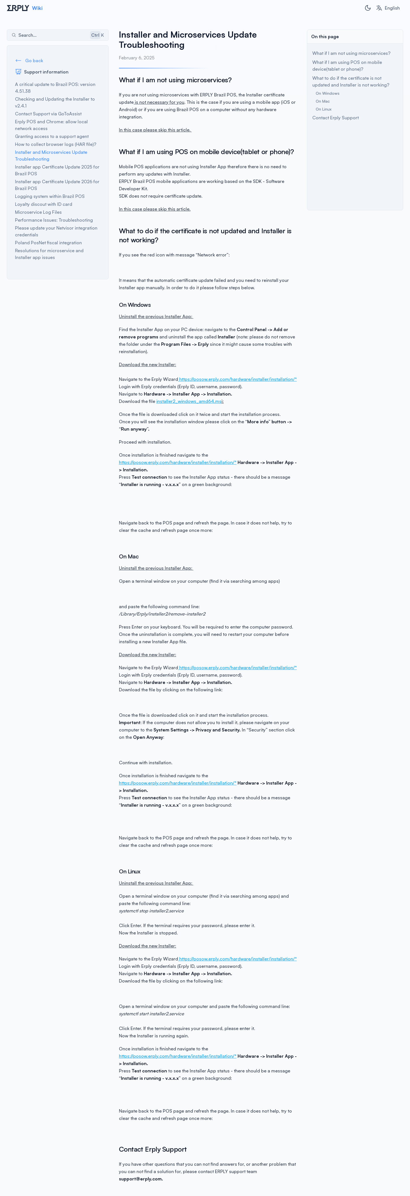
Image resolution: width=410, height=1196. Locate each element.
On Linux (324, 109)
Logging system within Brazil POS (50, 196)
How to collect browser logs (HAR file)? (55, 144)
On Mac (323, 101)
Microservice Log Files (38, 212)
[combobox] (388, 8)
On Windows (327, 93)
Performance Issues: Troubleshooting (54, 220)
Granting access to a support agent (52, 136)
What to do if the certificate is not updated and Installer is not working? (350, 81)
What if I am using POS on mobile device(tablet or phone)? (347, 65)
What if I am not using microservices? (351, 53)
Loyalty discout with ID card (43, 204)
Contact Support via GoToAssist (48, 113)
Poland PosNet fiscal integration (48, 242)
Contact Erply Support (335, 117)
